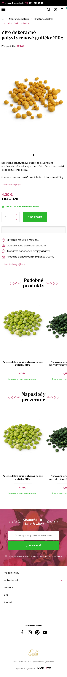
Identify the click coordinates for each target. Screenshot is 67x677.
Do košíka (36, 217)
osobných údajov (42, 556)
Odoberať (33, 545)
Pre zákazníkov (11, 572)
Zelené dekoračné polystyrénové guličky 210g (23, 363)
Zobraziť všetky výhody (14, 264)
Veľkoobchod (11, 580)
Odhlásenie (56, 556)
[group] (23, 339)
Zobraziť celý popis (11, 184)
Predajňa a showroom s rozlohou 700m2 (28, 257)
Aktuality (8, 587)
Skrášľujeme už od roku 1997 (21, 240)
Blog (6, 594)
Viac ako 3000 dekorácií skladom (24, 246)
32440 (20, 46)
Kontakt (8, 602)
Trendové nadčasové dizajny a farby (26, 251)
